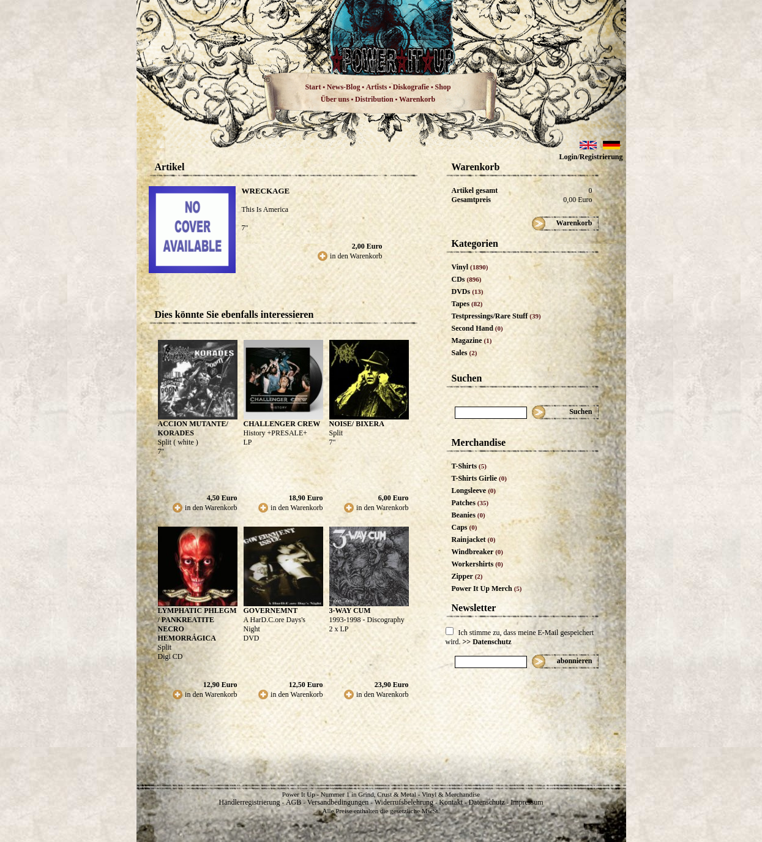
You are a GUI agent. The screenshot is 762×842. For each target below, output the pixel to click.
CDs (467, 279)
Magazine (472, 340)
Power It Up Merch (487, 588)
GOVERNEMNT (271, 610)
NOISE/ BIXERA (356, 423)
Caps (464, 527)
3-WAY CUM (350, 610)
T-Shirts (469, 466)
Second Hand (477, 328)
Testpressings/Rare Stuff (496, 316)
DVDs (468, 291)
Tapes (467, 303)
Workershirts (478, 564)
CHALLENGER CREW (282, 423)
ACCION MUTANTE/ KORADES (193, 428)
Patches (470, 502)
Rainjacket (474, 539)
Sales (464, 352)
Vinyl (470, 267)
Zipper (467, 576)
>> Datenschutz (487, 641)
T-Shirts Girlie (479, 478)
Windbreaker (478, 551)
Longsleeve (474, 490)
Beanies (468, 515)
